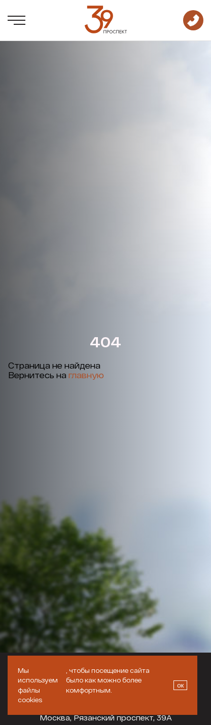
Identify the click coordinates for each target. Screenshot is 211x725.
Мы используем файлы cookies (38, 685)
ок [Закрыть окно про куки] (180, 685)
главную (86, 375)
